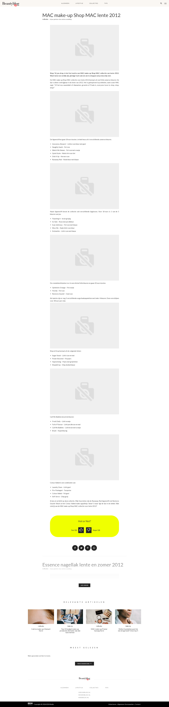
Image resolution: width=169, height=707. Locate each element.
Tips (106, 3)
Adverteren (112, 704)
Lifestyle (79, 3)
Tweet (81, 548)
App (94, 548)
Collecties (93, 3)
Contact (138, 704)
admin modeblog (66, 19)
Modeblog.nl (83, 697)
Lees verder (84, 585)
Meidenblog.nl (84, 695)
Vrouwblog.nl (84, 692)
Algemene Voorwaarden (125, 704)
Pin (88, 548)
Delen (75, 548)
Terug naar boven (83, 664)
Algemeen (65, 3)
